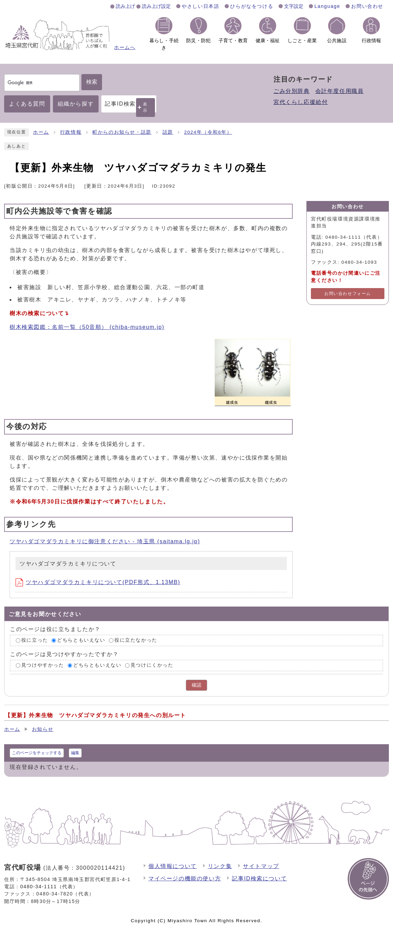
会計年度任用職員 (339, 91)
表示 (145, 107)
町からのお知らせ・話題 (121, 132)
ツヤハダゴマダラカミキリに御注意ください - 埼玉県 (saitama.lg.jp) (105, 541)
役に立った (34, 640)
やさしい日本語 (200, 6)
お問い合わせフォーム (347, 294)
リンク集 (220, 866)
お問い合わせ (367, 6)
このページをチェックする (36, 752)
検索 (91, 82)
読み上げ (125, 6)
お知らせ (42, 729)
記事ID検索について (259, 878)
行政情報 (70, 132)
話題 (167, 132)
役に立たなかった (135, 640)
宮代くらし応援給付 (300, 102)
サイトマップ (261, 866)
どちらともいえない (81, 640)
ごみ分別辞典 (291, 91)
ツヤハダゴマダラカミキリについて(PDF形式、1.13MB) (97, 582)
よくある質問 (27, 104)
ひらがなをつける (251, 6)
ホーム (41, 132)
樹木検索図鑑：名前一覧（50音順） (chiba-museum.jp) (87, 327)
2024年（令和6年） (208, 132)
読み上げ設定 (156, 6)
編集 (75, 752)
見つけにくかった (152, 665)
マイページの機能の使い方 (184, 878)
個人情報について (172, 866)
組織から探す (76, 104)
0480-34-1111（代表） (49, 886)
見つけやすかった (42, 665)
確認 (196, 685)
